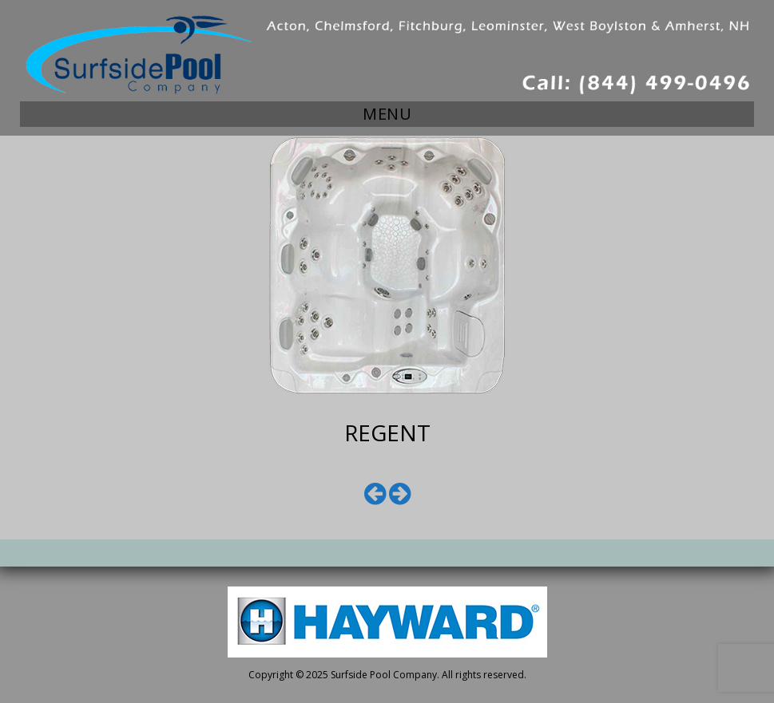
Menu (387, 113)
